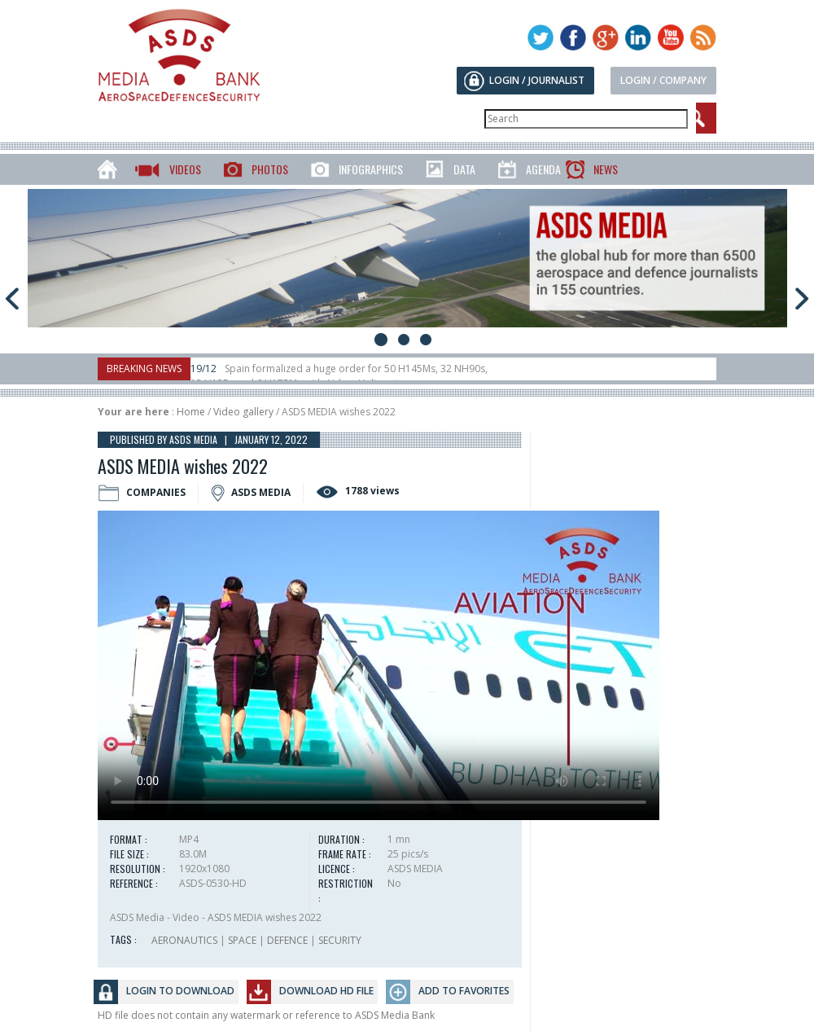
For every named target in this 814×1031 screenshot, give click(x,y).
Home (191, 412)
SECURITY (339, 940)
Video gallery (243, 412)
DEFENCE (287, 940)
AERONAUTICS (184, 940)
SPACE (242, 940)
